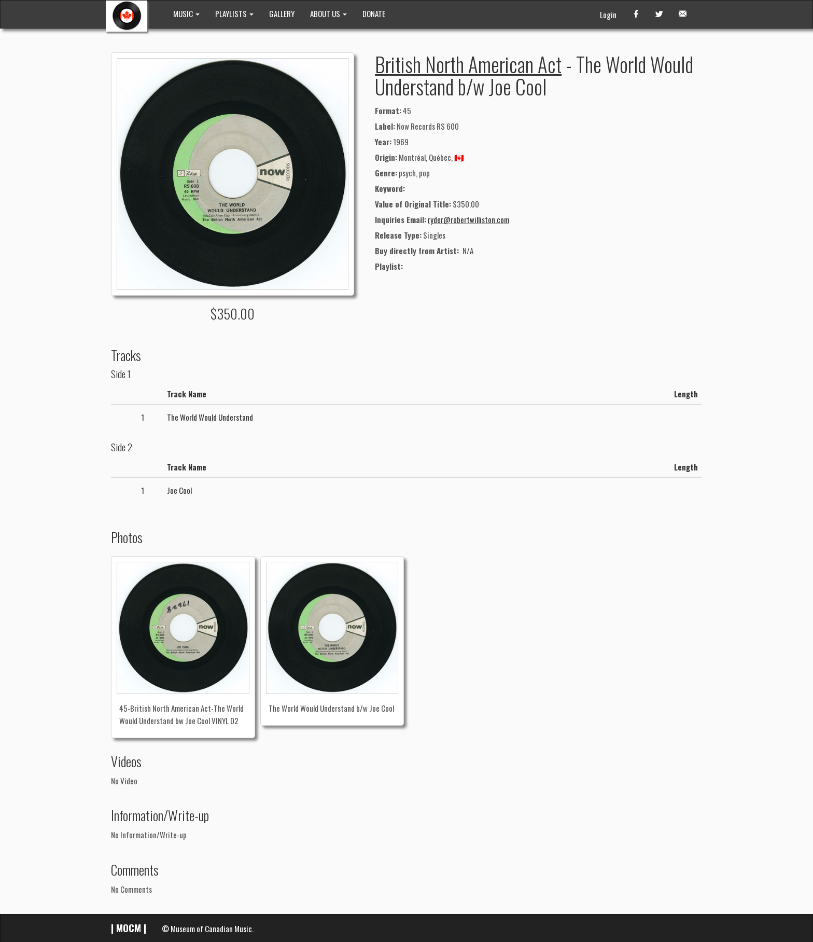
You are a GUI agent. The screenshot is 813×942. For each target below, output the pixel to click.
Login (608, 14)
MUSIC (186, 13)
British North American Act (468, 64)
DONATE (373, 13)
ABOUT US (328, 13)
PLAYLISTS (234, 13)
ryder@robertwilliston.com (468, 219)
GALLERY (282, 13)
